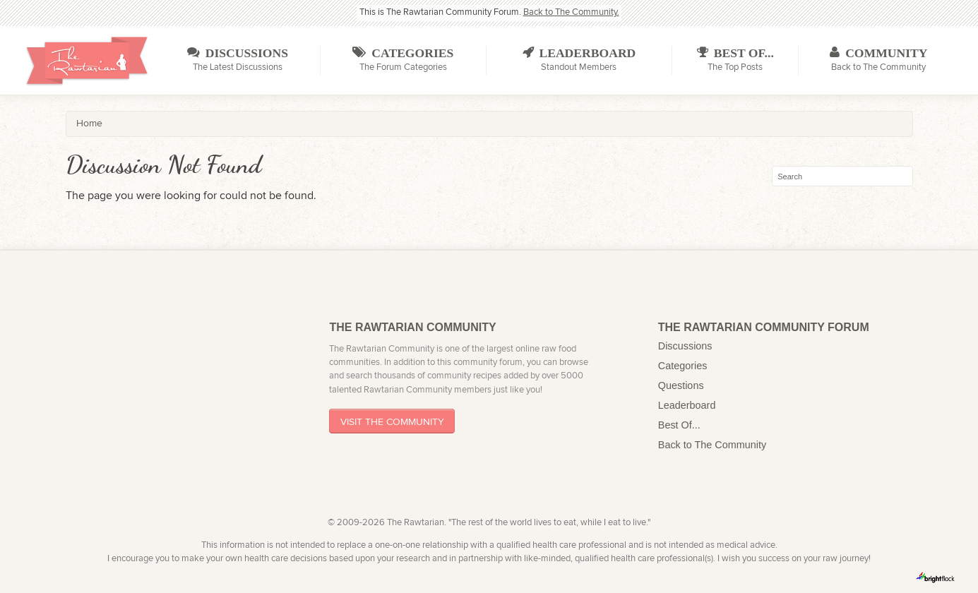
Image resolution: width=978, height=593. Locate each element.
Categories (683, 365)
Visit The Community (392, 421)
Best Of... (679, 425)
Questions (681, 385)
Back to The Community (712, 444)
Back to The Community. (571, 12)
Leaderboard (687, 405)
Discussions (685, 346)
